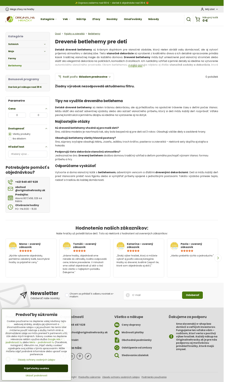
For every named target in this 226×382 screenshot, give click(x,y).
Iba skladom (17, 138)
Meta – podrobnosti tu (41, 342)
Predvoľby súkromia (89, 377)
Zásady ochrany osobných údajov (121, 377)
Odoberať (192, 295)
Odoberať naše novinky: (45, 298)
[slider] (25, 251)
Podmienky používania (154, 377)
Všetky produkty (19, 134)
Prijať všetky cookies (36, 368)
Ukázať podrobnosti (36, 375)
